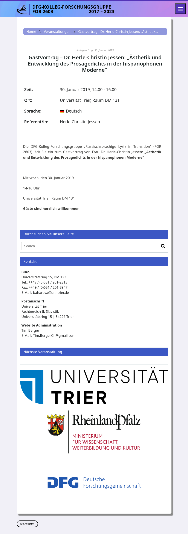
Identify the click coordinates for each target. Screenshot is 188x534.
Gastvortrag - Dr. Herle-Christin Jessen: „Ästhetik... (118, 31)
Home (31, 31)
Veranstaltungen (57, 31)
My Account (27, 523)
